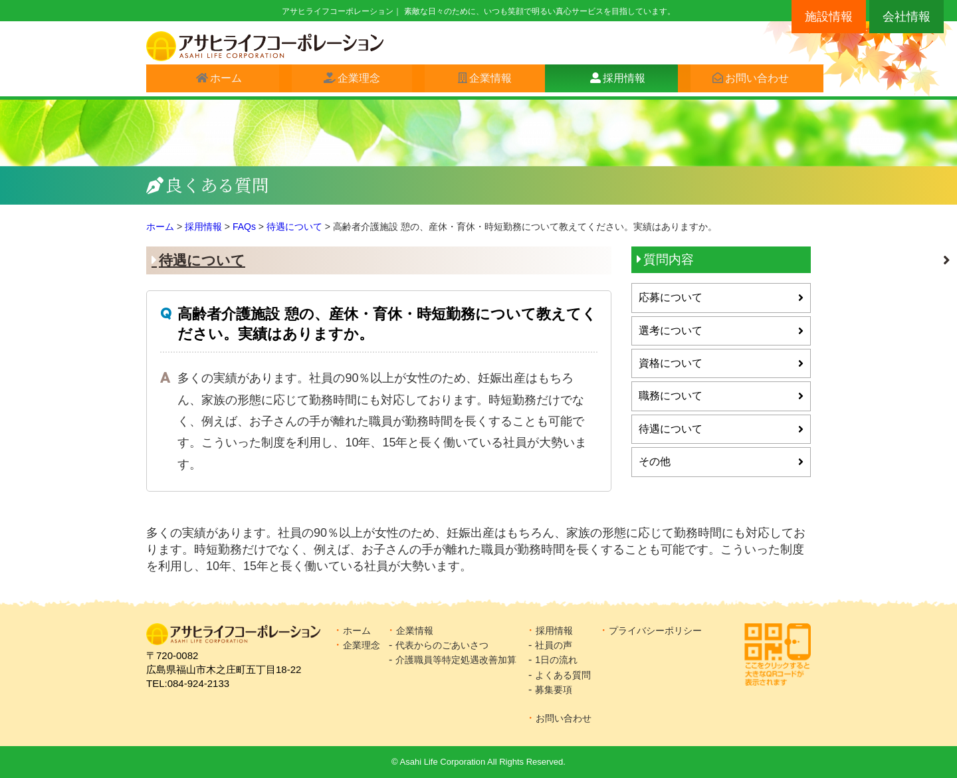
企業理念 (353, 80)
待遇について (202, 260)
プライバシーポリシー (655, 630)
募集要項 (553, 689)
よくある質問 (563, 675)
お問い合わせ (751, 80)
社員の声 (553, 645)
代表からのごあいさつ (441, 645)
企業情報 (484, 80)
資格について (670, 363)
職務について (670, 395)
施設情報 (829, 16)
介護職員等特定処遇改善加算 (455, 659)
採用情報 (618, 80)
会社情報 (906, 16)
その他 (655, 461)
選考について (670, 330)
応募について (670, 297)
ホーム (220, 80)
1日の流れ (556, 659)
